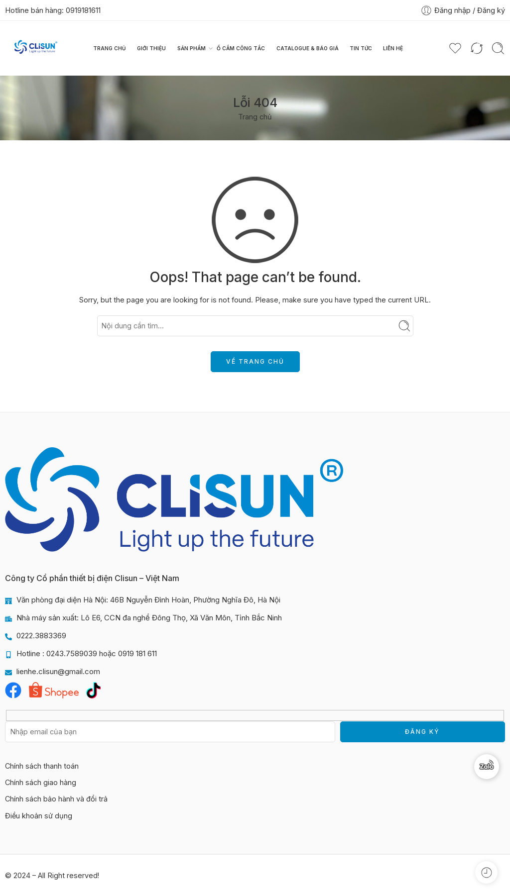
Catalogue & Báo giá (307, 48)
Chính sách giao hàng (40, 782)
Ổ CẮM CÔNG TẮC (241, 48)
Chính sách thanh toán (42, 766)
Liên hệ (393, 48)
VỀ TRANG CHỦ (255, 361)
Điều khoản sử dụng (38, 815)
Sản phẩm (191, 48)
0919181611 (83, 10)
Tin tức (361, 48)
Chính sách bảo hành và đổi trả (56, 799)
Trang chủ (109, 48)
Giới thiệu (151, 48)
